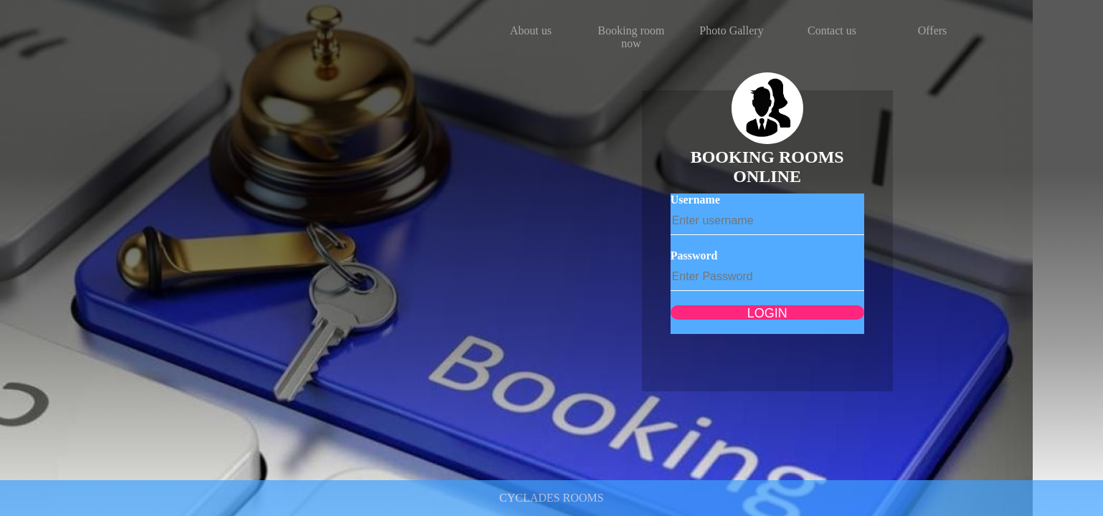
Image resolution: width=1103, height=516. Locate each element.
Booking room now (631, 36)
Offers (932, 30)
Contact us (832, 30)
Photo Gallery (731, 30)
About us (531, 30)
